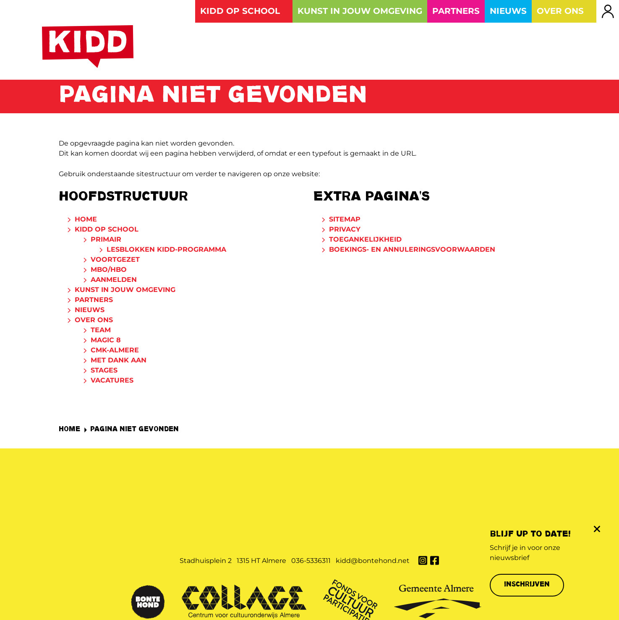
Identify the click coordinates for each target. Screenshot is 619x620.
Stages (104, 372)
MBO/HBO (109, 271)
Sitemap (344, 221)
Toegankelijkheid (365, 241)
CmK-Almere (115, 352)
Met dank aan (118, 362)
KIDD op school (106, 231)
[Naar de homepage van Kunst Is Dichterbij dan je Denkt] (89, 48)
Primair (106, 241)
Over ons (94, 322)
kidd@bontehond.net (373, 496)
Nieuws (89, 311)
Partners (94, 301)
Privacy (344, 231)
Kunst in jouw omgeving (125, 291)
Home (86, 221)
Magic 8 (106, 342)
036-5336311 (311, 496)
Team (101, 332)
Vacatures (112, 382)
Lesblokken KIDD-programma (166, 251)
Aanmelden (114, 281)
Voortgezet (115, 261)
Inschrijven (527, 585)
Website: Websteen (414, 601)
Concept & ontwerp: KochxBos (336, 601)
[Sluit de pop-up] (596, 528)
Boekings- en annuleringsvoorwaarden (412, 251)
